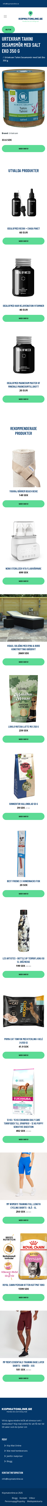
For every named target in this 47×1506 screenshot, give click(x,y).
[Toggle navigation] (5, 16)
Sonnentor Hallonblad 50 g (23, 803)
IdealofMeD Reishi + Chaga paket (23, 228)
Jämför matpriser (15, 1456)
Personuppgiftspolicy (15, 1501)
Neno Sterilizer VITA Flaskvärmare (23, 568)
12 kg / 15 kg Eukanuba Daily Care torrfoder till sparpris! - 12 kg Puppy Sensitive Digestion (23, 1123)
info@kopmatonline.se (11, 4)
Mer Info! (23, 148)
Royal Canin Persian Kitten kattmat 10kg (23, 1284)
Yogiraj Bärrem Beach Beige (23, 491)
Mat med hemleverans (17, 1450)
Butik (8, 29)
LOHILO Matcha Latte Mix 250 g (23, 726)
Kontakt (23, 1498)
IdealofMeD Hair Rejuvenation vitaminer (23, 305)
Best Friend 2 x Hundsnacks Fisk (23, 881)
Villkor (32, 1498)
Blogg (9, 1461)
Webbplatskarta (34, 1501)
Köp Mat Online (14, 1445)
